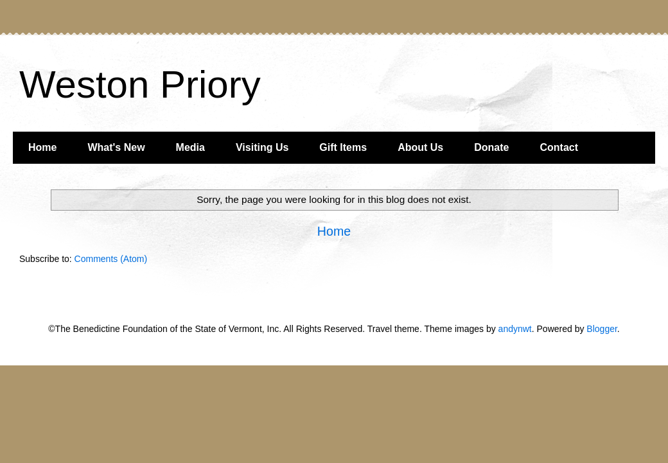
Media (190, 147)
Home (42, 147)
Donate (491, 147)
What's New (116, 147)
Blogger (601, 329)
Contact (559, 147)
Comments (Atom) (111, 259)
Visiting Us (262, 147)
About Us (420, 147)
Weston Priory (140, 84)
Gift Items (343, 147)
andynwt (515, 329)
